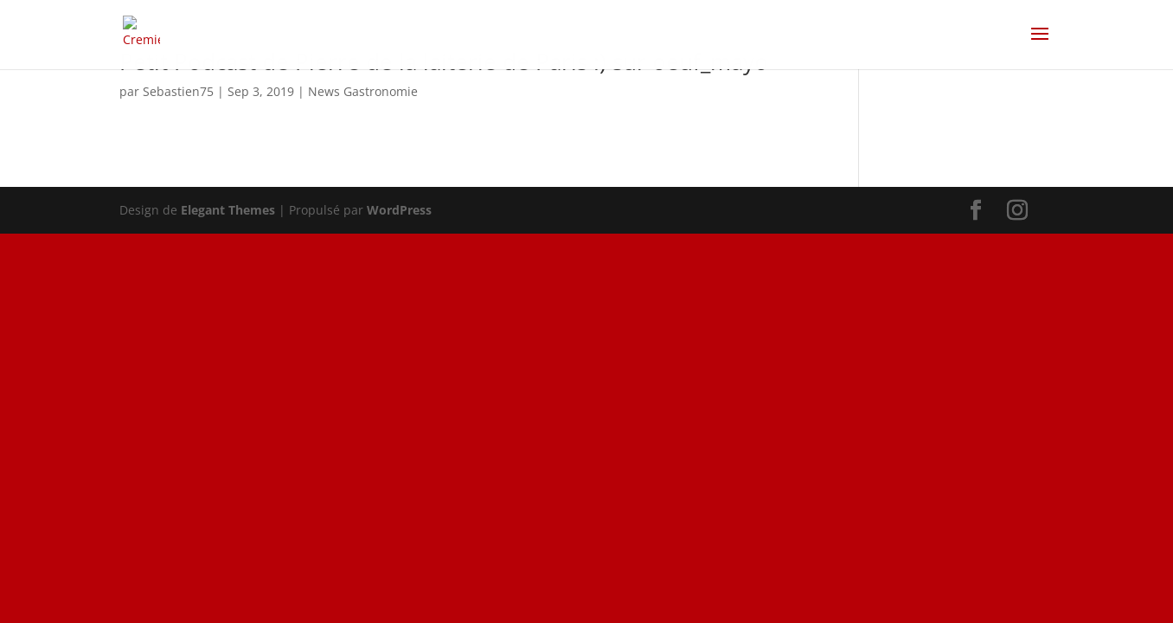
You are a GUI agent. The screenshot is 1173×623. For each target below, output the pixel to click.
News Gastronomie (363, 91)
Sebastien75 (178, 91)
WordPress (399, 210)
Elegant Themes (228, 210)
